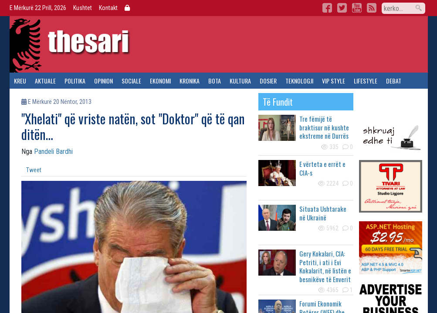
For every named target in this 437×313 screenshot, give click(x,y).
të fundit (278, 101)
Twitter (342, 8)
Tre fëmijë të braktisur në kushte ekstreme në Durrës (324, 127)
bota (214, 80)
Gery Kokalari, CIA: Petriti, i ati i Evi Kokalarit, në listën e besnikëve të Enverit (325, 266)
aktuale (45, 80)
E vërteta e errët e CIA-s (322, 168)
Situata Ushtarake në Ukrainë (322, 213)
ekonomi (160, 80)
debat (393, 80)
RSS (371, 8)
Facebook (327, 8)
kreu (20, 80)
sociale (131, 80)
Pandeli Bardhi (53, 151)
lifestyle (365, 80)
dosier (268, 80)
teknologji (299, 80)
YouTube (357, 8)
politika (74, 80)
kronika (190, 80)
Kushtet (82, 7)
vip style (333, 80)
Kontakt (108, 7)
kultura (240, 80)
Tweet (33, 169)
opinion (103, 80)
